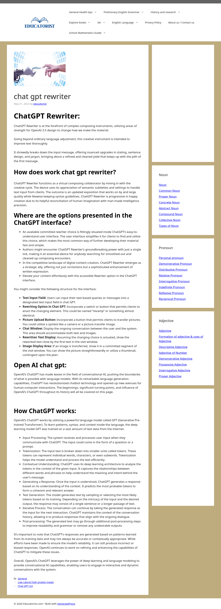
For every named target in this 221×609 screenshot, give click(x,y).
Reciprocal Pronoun (172, 299)
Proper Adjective (170, 376)
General (22, 578)
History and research (167, 12)
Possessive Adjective (173, 364)
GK (103, 22)
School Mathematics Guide (89, 33)
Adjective (165, 331)
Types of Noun (169, 226)
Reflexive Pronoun (171, 293)
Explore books (81, 22)
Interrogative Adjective (174, 370)
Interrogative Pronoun (174, 281)
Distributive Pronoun (173, 270)
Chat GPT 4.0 (25, 586)
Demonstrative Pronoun (175, 264)
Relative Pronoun (170, 275)
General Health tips (84, 12)
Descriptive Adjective (173, 347)
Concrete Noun (169, 202)
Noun (162, 185)
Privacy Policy (153, 22)
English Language (127, 22)
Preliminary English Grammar (125, 12)
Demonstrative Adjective (176, 359)
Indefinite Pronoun (172, 287)
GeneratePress (66, 603)
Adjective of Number (173, 353)
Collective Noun (169, 220)
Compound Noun (171, 214)
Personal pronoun (171, 258)
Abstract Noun (169, 208)
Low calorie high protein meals (36, 582)
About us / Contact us (181, 22)
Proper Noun (168, 196)
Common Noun (169, 191)
